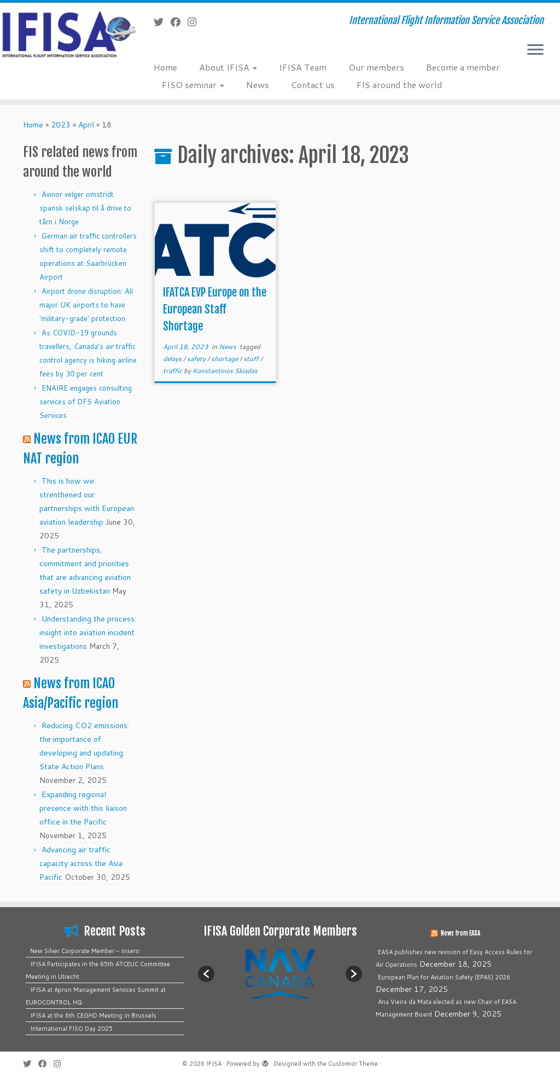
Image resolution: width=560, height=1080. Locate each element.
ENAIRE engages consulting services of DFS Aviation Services (85, 401)
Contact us (313, 84)
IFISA (213, 1063)
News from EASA (460, 933)
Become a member (463, 67)
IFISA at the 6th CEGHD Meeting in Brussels (93, 1015)
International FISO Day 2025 (71, 1028)
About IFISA (228, 67)
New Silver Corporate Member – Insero (84, 951)
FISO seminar (193, 84)
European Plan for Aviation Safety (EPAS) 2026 (444, 977)
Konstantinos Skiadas (225, 370)
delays (173, 358)
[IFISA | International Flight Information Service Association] (65, 33)
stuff (251, 358)
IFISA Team (302, 67)
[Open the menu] (535, 50)
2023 (61, 124)
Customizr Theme (353, 1063)
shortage (225, 358)
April (86, 124)
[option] (280, 974)
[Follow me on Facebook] (179, 22)
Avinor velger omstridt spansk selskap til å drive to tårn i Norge (85, 208)
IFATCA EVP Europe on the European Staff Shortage (214, 309)
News (257, 84)
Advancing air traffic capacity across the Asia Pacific (80, 863)
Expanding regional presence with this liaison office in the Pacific (83, 808)
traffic (173, 370)
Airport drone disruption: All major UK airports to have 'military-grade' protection (86, 304)
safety (197, 358)
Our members (376, 67)
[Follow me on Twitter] (162, 22)
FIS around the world (399, 84)
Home (165, 67)
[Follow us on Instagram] (195, 22)
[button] (206, 974)
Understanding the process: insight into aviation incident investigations (87, 632)
